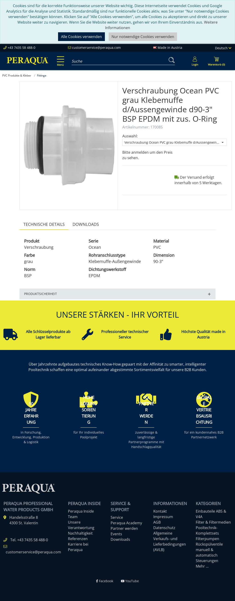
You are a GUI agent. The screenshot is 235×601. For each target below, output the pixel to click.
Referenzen (78, 538)
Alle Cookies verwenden (81, 36)
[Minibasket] (216, 61)
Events (116, 533)
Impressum (163, 516)
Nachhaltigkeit (80, 533)
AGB (157, 522)
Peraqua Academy (126, 522)
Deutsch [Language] (223, 48)
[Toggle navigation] (59, 58)
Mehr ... (202, 566)
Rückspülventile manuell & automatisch (209, 550)
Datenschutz (164, 527)
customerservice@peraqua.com (96, 47)
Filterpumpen (207, 538)
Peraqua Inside (81, 511)
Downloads (86, 224)
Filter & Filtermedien (213, 522)
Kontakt (160, 511)
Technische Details (44, 224)
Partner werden (124, 528)
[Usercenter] (195, 61)
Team (73, 516)
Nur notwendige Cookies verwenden (143, 36)
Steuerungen (207, 560)
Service (117, 517)
